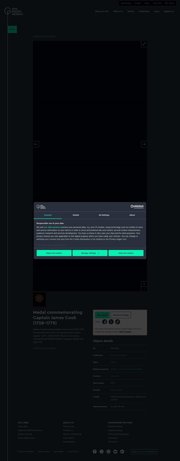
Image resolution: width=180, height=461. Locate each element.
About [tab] (132, 215)
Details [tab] (76, 215)
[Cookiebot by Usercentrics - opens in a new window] (133, 207)
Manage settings (90, 253)
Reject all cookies (54, 253)
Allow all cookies (126, 253)
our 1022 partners (52, 227)
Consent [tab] (48, 215)
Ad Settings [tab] (104, 215)
